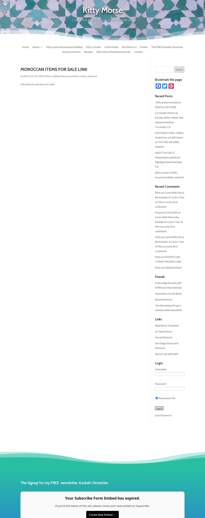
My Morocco (129, 47)
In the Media (111, 47)
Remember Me (165, 398)
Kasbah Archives (71, 52)
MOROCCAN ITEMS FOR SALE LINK (53, 69)
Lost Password (163, 415)
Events (144, 47)
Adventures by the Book (168, 293)
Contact (138, 52)
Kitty (26, 76)
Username (160, 369)
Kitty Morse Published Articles (113, 52)
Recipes (88, 52)
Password (160, 383)
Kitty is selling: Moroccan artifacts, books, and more (71, 76)
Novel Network (163, 299)
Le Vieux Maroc (163, 331)
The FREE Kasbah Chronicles (167, 47)
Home (25, 47)
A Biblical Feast (173, 267)
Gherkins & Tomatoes (167, 325)
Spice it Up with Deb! (166, 353)
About (35, 47)
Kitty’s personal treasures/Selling (64, 47)
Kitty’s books (93, 47)
